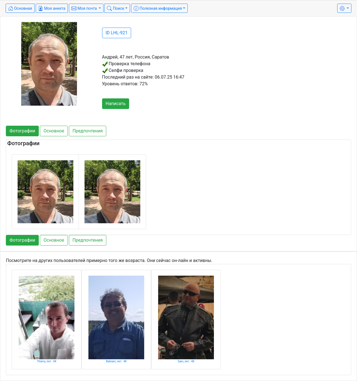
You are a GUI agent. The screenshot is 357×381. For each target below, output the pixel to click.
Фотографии (22, 131)
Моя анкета (52, 8)
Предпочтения (88, 131)
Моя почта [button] (84, 8)
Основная (20, 8)
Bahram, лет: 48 (116, 361)
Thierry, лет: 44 (46, 361)
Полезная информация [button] (158, 8)
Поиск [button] (115, 8)
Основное (54, 131)
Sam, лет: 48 (186, 361)
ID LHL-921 (117, 32)
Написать (116, 103)
